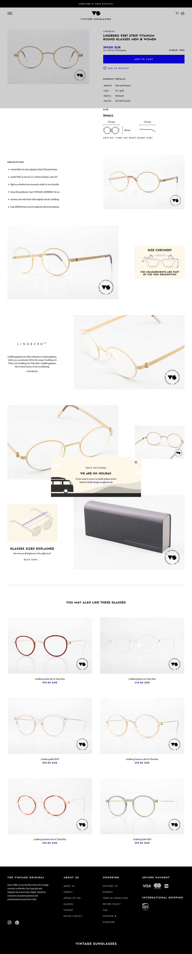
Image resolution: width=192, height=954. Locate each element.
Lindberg (32, 371)
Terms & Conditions (115, 898)
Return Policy (112, 904)
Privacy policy (73, 916)
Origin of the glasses (72, 901)
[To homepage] (96, 943)
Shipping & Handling (109, 919)
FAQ (105, 910)
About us (69, 886)
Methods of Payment (110, 889)
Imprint (68, 892)
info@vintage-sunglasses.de (99, 482)
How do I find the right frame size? (128, 137)
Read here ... (32, 559)
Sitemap (68, 910)
